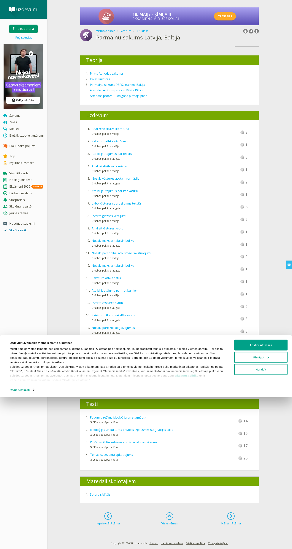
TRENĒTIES (229, 16)
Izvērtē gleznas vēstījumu (109, 216)
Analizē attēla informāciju (109, 166)
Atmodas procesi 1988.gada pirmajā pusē (118, 96)
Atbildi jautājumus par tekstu (112, 154)
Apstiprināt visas (261, 496)
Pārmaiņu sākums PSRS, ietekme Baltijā (117, 85)
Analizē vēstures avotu (107, 228)
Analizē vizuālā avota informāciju (114, 377)
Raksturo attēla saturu (107, 278)
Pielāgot (261, 509)
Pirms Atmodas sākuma (106, 73)
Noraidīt (261, 521)
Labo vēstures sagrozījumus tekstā (116, 203)
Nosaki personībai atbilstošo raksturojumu (122, 253)
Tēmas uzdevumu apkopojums (111, 455)
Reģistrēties (23, 37)
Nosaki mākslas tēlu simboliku (113, 241)
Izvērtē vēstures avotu (107, 303)
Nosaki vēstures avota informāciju (115, 178)
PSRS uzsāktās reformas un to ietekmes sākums (123, 442)
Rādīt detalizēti (20, 541)
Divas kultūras (100, 79)
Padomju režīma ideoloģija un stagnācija (118, 417)
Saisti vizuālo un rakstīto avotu (113, 315)
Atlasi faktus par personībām (112, 340)
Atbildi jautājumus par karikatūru (115, 191)
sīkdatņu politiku (187, 527)
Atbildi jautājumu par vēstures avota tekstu (122, 353)
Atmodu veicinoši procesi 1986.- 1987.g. (117, 90)
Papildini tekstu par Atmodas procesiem (119, 365)
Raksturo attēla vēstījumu (110, 141)
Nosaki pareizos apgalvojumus (113, 328)
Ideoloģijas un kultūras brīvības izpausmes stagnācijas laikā (131, 430)
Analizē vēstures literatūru (110, 129)
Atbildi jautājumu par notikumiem (115, 290)
